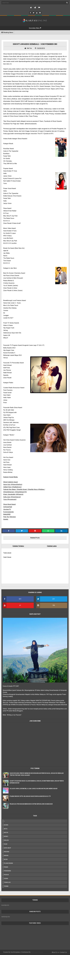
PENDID (6, 867)
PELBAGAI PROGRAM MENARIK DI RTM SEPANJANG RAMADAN (31, 804)
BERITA (6, 832)
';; (4, 821)
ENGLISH (6, 840)
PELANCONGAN (8, 863)
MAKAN (6, 855)
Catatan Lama (52, 546)
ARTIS (5, 829)
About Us (55, 952)
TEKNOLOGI (7, 882)
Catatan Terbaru (18, 546)
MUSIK (6, 859)
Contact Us (63, 952)
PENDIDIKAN (7, 871)
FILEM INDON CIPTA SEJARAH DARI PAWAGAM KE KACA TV (30, 796)
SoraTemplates (15, 952)
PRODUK (6, 874)
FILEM (5, 844)
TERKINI (6, 886)
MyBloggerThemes (37, 952)
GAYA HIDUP (7, 848)
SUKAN (6, 878)
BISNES (6, 836)
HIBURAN (6, 851)
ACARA (6, 825)
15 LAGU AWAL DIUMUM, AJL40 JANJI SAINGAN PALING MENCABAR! (33, 788)
